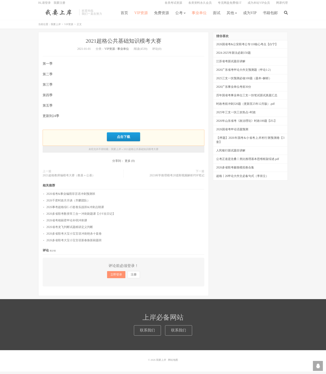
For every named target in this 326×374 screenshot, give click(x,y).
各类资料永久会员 (200, 5)
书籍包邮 (270, 15)
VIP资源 (141, 15)
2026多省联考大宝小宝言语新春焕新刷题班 (74, 242)
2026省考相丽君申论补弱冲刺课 (66, 222)
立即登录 (116, 277)
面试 (216, 15)
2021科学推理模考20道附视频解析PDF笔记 (176, 177)
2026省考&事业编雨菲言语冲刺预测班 (70, 196)
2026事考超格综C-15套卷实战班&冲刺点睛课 (75, 209)
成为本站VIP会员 (259, 5)
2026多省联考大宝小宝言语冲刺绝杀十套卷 (74, 236)
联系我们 (147, 333)
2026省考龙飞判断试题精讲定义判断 (69, 229)
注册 (134, 277)
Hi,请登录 (44, 5)
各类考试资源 (173, 5)
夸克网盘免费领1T (230, 5)
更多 (128, 163)
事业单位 (199, 15)
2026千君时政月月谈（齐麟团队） (68, 203)
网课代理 (282, 5)
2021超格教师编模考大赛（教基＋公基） (69, 177)
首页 (124, 15)
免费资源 (161, 15)
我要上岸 (57, 14)
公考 (179, 15)
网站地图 (173, 362)
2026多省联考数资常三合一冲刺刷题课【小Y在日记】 (80, 216)
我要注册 (59, 5)
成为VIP (250, 15)
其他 (230, 15)
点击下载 (123, 139)
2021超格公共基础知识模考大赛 (123, 44)
